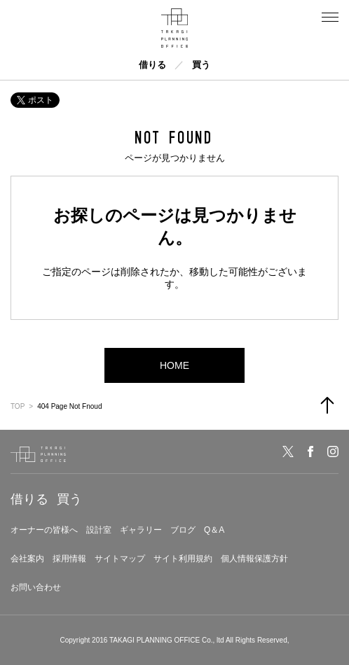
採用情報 (69, 559)
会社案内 (27, 559)
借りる (152, 64)
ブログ (183, 530)
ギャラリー (141, 530)
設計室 (98, 530)
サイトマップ (120, 559)
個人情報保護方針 (254, 559)
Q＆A (214, 530)
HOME (174, 365)
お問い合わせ (36, 587)
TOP (18, 406)
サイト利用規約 (182, 559)
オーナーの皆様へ (44, 530)
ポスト (35, 100)
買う (201, 64)
